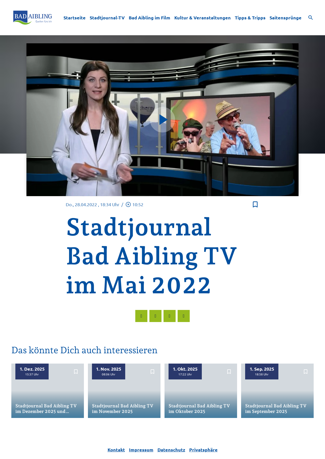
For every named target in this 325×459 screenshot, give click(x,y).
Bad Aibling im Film (149, 17)
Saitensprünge (286, 17)
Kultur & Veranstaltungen (202, 17)
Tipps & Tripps (250, 17)
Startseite (74, 17)
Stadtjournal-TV (107, 17)
